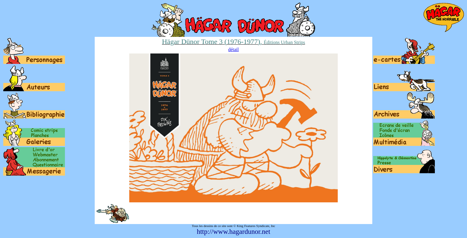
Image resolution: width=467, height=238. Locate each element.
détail (233, 49)
